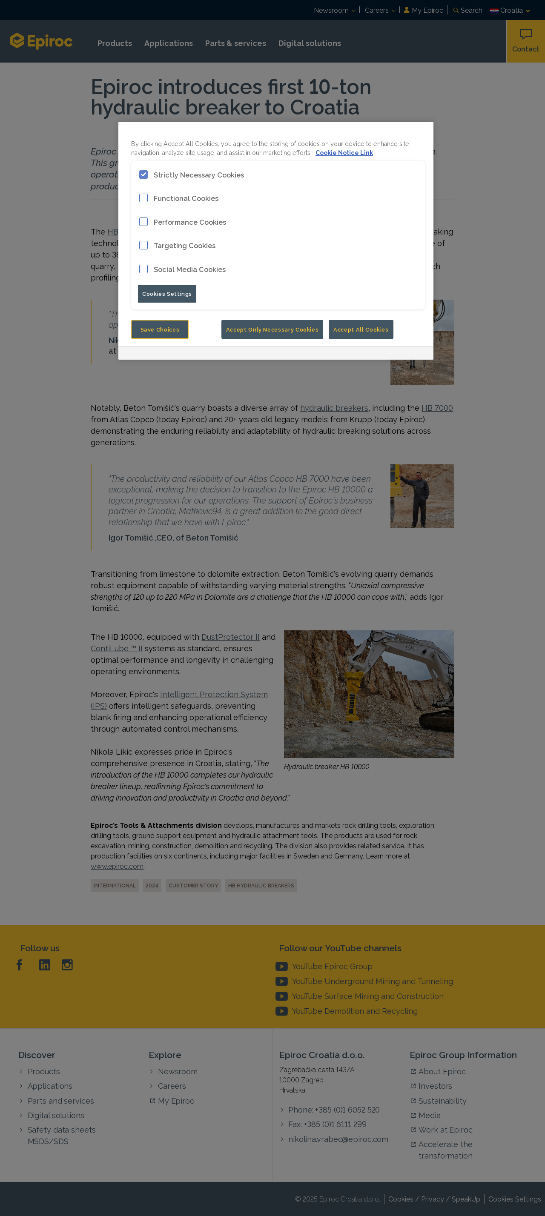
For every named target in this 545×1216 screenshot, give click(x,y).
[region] (275, 241)
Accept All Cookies (361, 329)
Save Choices (160, 329)
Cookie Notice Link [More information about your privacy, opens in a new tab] (344, 152)
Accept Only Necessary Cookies (272, 329)
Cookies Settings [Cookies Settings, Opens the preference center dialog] (167, 293)
